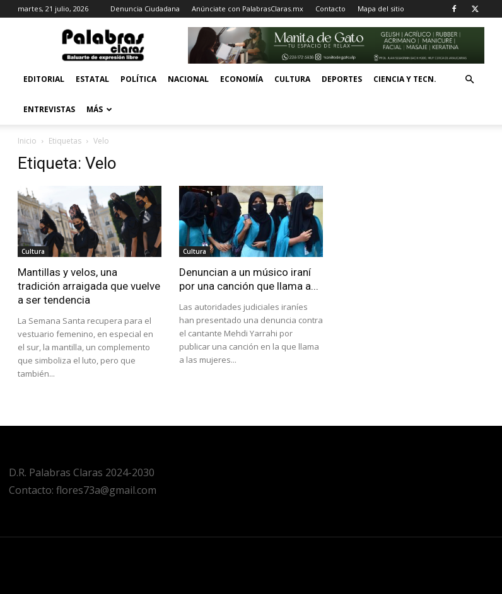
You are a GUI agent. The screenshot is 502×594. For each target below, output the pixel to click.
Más (99, 109)
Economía (241, 79)
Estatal (92, 79)
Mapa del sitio (381, 8)
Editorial (43, 79)
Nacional (188, 79)
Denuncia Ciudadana (145, 8)
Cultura (292, 79)
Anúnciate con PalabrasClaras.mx (247, 8)
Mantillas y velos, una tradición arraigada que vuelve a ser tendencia (89, 286)
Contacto (330, 8)
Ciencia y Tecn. (404, 79)
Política (138, 79)
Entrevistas (49, 109)
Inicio (27, 140)
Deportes (342, 79)
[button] (469, 80)
